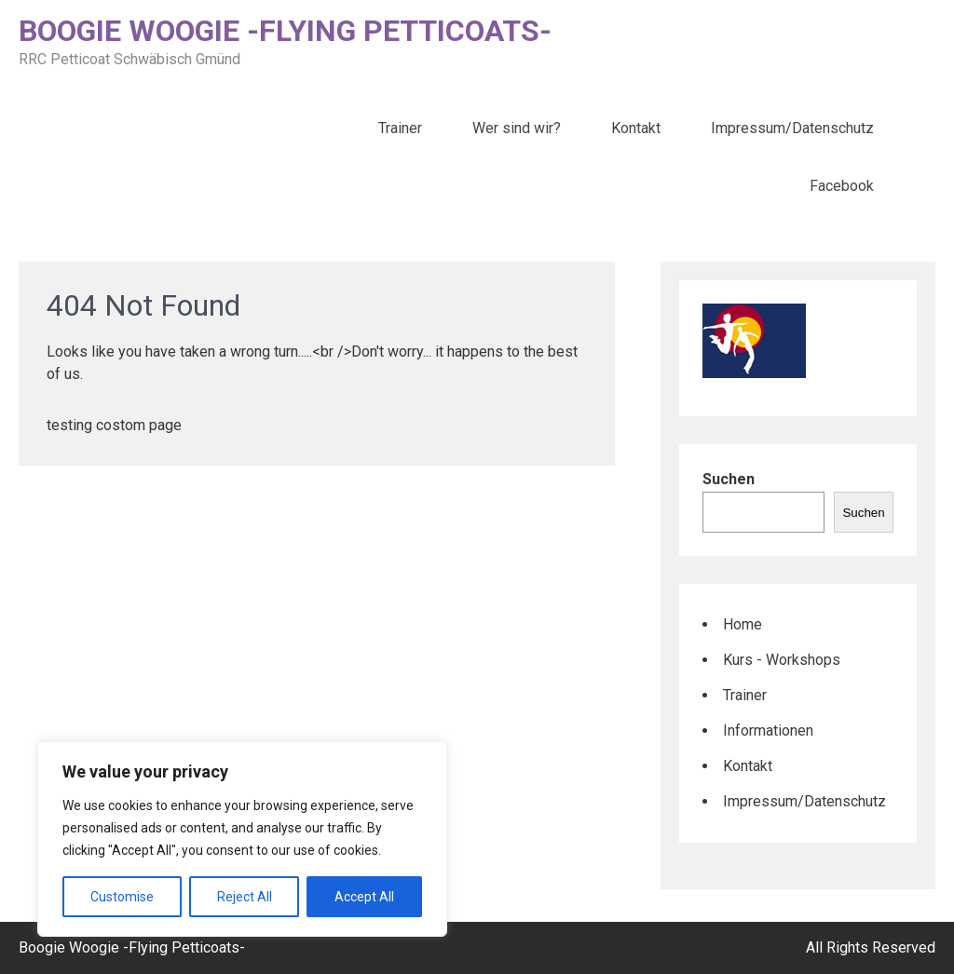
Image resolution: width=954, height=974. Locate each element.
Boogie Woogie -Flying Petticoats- (285, 30)
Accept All (364, 896)
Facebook (842, 186)
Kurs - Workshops (781, 660)
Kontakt (636, 128)
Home (742, 624)
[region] (242, 839)
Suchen (728, 479)
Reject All (244, 896)
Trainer (400, 128)
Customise (122, 896)
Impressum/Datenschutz (792, 128)
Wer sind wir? (516, 128)
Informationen (768, 730)
